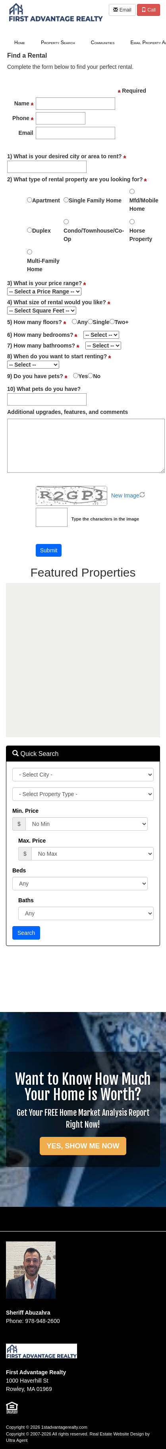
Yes (83, 376)
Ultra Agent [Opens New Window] (16, 1440)
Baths (26, 900)
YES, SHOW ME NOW (82, 1146)
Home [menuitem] (19, 42)
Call (148, 10)
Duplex (41, 230)
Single (101, 322)
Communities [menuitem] (103, 42)
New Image (125, 495)
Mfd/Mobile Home (143, 204)
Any (82, 322)
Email (122, 10)
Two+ (122, 322)
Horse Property (140, 234)
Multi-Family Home (43, 265)
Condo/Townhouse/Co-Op (94, 234)
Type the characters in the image (105, 519)
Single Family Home (95, 200)
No (96, 376)
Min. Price (25, 811)
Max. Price (32, 840)
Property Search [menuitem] (58, 42)
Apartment (46, 200)
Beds (19, 870)
